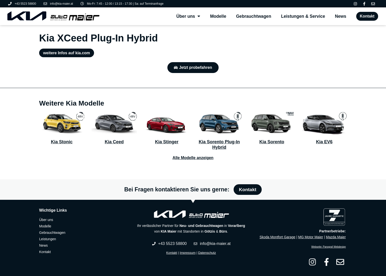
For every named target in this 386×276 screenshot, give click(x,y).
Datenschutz (207, 253)
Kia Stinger (166, 141)
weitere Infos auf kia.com (66, 53)
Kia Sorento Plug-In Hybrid (219, 144)
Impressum (187, 253)
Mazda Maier (336, 237)
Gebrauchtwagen (253, 16)
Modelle (218, 16)
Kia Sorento (271, 141)
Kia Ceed (114, 141)
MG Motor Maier (310, 237)
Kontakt (171, 253)
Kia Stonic (62, 141)
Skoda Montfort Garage (277, 237)
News (340, 16)
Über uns (188, 16)
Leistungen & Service (303, 16)
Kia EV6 (324, 141)
